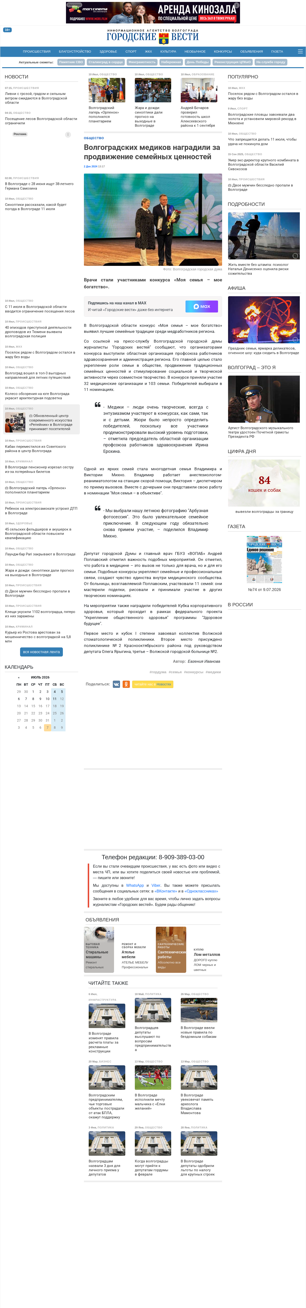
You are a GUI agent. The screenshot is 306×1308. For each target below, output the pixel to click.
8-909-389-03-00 (181, 857)
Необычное (195, 51)
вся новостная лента (41, 652)
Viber (156, 885)
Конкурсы (223, 51)
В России (240, 604)
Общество (94, 138)
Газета (277, 51)
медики (214, 672)
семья (176, 672)
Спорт (131, 51)
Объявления (251, 51)
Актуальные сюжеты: (36, 62)
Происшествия (36, 51)
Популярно (243, 76)
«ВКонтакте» (165, 891)
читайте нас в (152, 684)
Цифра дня (242, 451)
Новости (16, 76)
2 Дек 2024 (90, 166)
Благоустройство (75, 51)
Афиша (237, 288)
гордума (159, 672)
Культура (168, 51)
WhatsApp (136, 885)
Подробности (246, 204)
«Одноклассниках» (201, 891)
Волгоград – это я (252, 367)
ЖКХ (148, 51)
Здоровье (108, 51)
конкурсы (194, 672)
